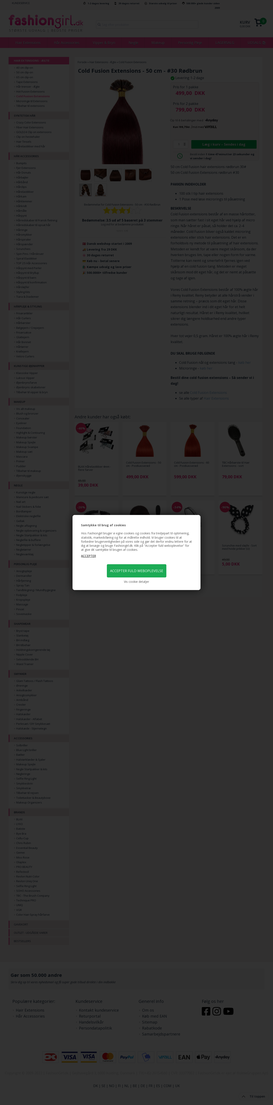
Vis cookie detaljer (136, 582)
